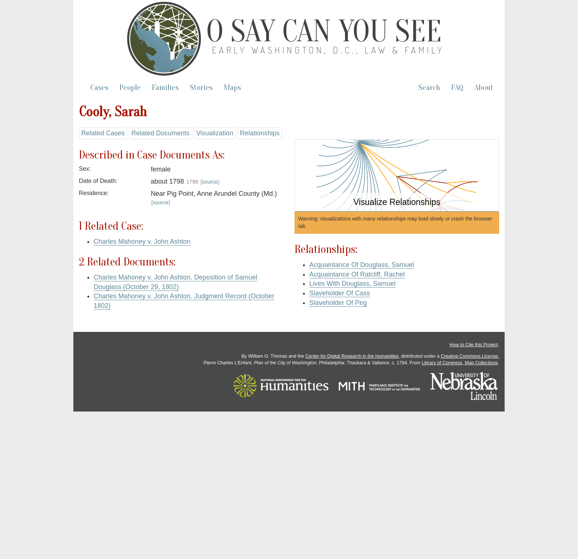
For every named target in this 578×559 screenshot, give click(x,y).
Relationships (260, 133)
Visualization (214, 133)
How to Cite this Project (474, 344)
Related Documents (160, 133)
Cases (99, 87)
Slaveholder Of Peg (338, 302)
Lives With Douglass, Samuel (352, 283)
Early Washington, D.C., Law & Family (328, 50)
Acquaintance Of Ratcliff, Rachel (357, 274)
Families (165, 87)
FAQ (457, 87)
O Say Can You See (324, 31)
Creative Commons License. (470, 356)
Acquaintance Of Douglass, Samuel (361, 264)
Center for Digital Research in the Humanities (351, 356)
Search (429, 87)
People (130, 87)
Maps (232, 87)
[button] (397, 175)
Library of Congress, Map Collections (460, 362)
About (483, 87)
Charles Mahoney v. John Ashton (142, 241)
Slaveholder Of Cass (339, 293)
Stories (201, 87)
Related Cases (103, 133)
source (210, 182)
